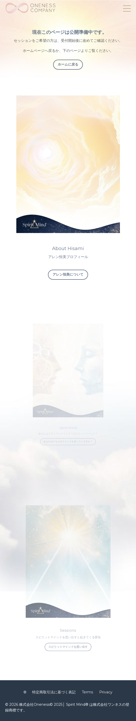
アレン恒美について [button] (68, 274)
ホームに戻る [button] (68, 64)
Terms (87, 692)
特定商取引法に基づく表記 (54, 692)
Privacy (105, 692)
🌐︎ (25, 692)
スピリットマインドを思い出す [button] (68, 636)
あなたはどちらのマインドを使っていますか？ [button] (68, 437)
